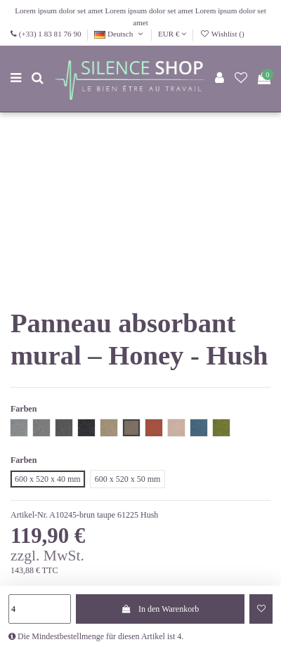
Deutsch (119, 33)
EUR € (172, 33)
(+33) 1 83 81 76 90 (50, 33)
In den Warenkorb (161, 609)
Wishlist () (222, 33)
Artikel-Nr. (29, 515)
